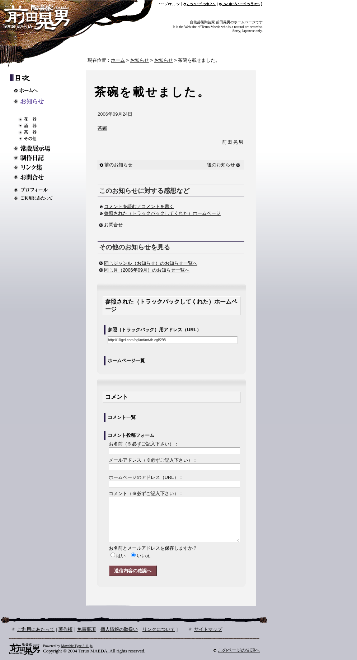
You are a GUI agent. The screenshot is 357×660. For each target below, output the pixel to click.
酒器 (38, 126)
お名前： (144, 444)
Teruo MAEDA (92, 651)
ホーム (118, 60)
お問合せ (113, 224)
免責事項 (86, 629)
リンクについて (158, 629)
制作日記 (36, 158)
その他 (38, 139)
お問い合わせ (36, 177)
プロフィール (36, 190)
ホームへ (36, 90)
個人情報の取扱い (119, 629)
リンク (36, 167)
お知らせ (139, 60)
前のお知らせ (115, 164)
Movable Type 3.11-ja (77, 646)
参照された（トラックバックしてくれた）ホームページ (160, 213)
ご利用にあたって (36, 198)
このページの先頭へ (239, 650)
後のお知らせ (221, 164)
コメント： (146, 493)
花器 (38, 119)
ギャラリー (36, 111)
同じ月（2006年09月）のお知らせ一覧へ (146, 270)
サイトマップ (208, 629)
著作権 (65, 629)
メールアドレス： (153, 460)
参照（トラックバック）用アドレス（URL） (154, 329)
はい (121, 555)
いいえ (144, 555)
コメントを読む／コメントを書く (136, 206)
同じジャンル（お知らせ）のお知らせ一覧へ (150, 263)
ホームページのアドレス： (146, 477)
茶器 (38, 132)
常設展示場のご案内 (36, 148)
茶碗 (102, 128)
